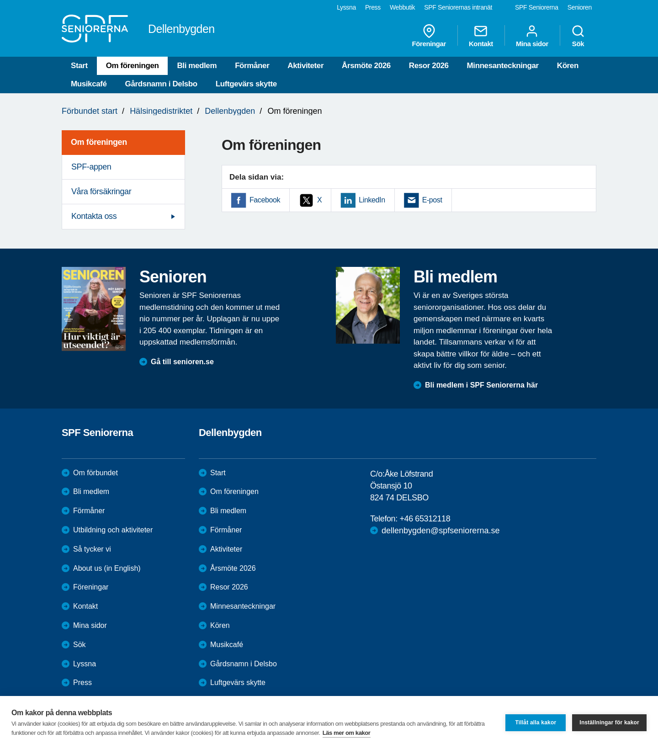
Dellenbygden (230, 111)
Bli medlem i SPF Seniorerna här (481, 385)
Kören (567, 65)
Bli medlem (197, 65)
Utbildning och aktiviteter (113, 530)
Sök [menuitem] (578, 35)
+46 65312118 (424, 518)
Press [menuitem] (373, 7)
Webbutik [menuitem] (402, 7)
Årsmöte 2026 (366, 65)
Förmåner (252, 65)
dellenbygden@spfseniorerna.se (440, 530)
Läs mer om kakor (347, 732)
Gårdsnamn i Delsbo (161, 84)
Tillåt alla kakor (535, 722)
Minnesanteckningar (503, 65)
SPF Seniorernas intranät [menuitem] (458, 7)
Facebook (264, 200)
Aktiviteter (305, 65)
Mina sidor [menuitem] (532, 35)
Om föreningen (132, 65)
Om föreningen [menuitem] (99, 142)
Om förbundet (95, 473)
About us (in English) (107, 568)
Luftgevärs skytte (246, 84)
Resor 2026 (429, 65)
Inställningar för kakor (609, 722)
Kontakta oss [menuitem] (94, 216)
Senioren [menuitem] (580, 7)
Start (79, 65)
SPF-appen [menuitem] (91, 166)
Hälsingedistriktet (161, 111)
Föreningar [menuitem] (429, 35)
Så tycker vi (92, 549)
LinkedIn (372, 200)
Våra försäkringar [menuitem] (101, 191)
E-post (432, 200)
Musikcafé (89, 84)
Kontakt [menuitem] (481, 35)
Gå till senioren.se (182, 362)
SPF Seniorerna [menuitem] (536, 7)
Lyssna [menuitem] (346, 7)
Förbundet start (89, 111)
